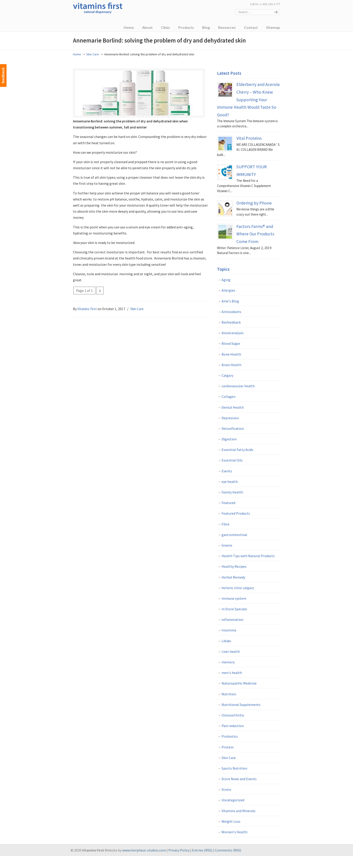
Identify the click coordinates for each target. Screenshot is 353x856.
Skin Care (92, 54)
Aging (226, 279)
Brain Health (231, 365)
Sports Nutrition (234, 768)
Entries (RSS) (202, 850)
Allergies (228, 290)
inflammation (232, 619)
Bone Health (231, 354)
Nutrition (229, 694)
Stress (226, 789)
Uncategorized (233, 800)
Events (227, 471)
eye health (230, 481)
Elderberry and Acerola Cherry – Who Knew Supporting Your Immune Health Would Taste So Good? (248, 99)
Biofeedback (231, 322)
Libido (226, 641)
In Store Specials (234, 609)
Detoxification (233, 428)
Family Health (232, 492)
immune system (234, 598)
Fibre (225, 524)
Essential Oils (232, 460)
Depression (230, 418)
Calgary (227, 375)
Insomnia (229, 630)
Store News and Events (239, 779)
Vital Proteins (249, 138)
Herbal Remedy (233, 577)
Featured (228, 502)
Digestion (229, 439)
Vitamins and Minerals (239, 811)
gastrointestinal (234, 534)
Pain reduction (233, 725)
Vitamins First (97, 7)
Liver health (231, 651)
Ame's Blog (230, 301)
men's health (232, 672)
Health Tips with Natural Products (248, 556)
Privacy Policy (179, 850)
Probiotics (230, 736)
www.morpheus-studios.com (144, 850)
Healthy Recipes (234, 566)
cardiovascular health (238, 386)
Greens (227, 545)
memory (228, 662)
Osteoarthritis (233, 715)
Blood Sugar (231, 343)
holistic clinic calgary (238, 588)
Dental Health (233, 407)
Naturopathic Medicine (239, 683)
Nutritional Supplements (241, 704)
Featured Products (236, 513)
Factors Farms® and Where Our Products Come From (255, 234)
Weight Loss (231, 821)
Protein (227, 747)
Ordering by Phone (254, 203)
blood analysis (233, 333)
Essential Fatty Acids (237, 449)
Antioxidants (231, 311)
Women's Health (234, 832)
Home (77, 54)
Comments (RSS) (228, 850)
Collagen (228, 396)
